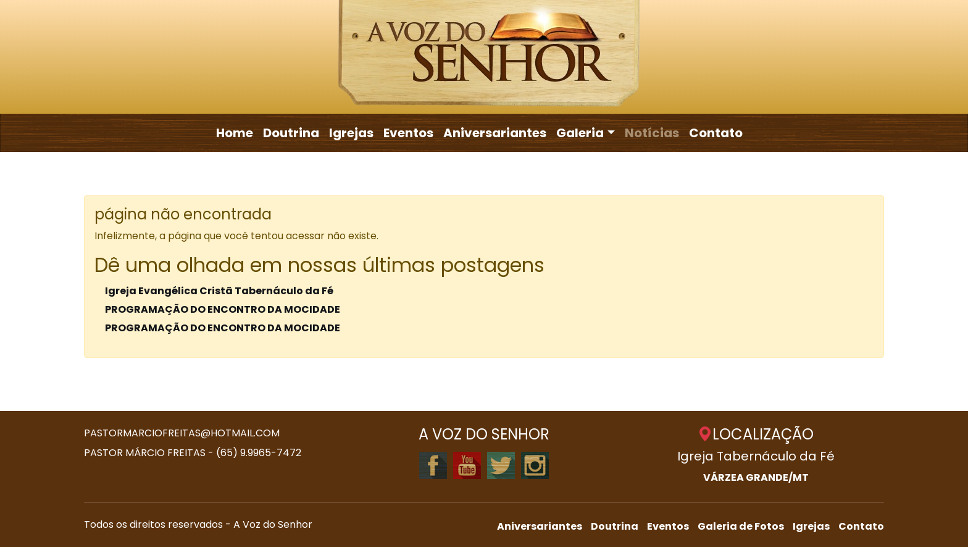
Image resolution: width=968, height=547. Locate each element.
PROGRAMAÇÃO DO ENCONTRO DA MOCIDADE (222, 309)
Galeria (580, 133)
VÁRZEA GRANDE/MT (756, 477)
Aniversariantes (494, 133)
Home (234, 133)
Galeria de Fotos (741, 526)
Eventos (408, 133)
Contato (716, 133)
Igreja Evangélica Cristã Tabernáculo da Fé (219, 291)
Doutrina (291, 133)
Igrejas (351, 133)
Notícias (652, 133)
